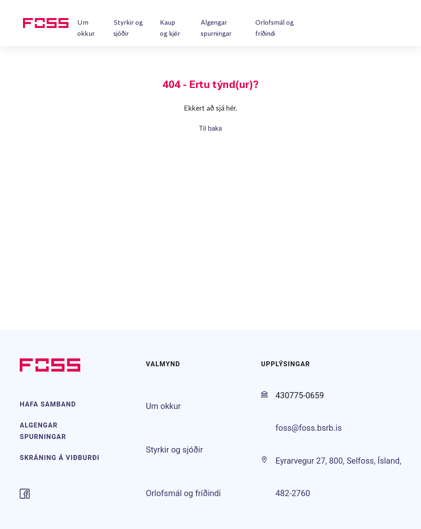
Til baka (210, 128)
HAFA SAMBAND (48, 404)
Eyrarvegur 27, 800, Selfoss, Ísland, (338, 461)
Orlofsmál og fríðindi (183, 493)
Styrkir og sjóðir (174, 450)
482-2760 (292, 493)
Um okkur (163, 406)
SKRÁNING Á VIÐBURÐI (59, 458)
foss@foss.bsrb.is (308, 428)
